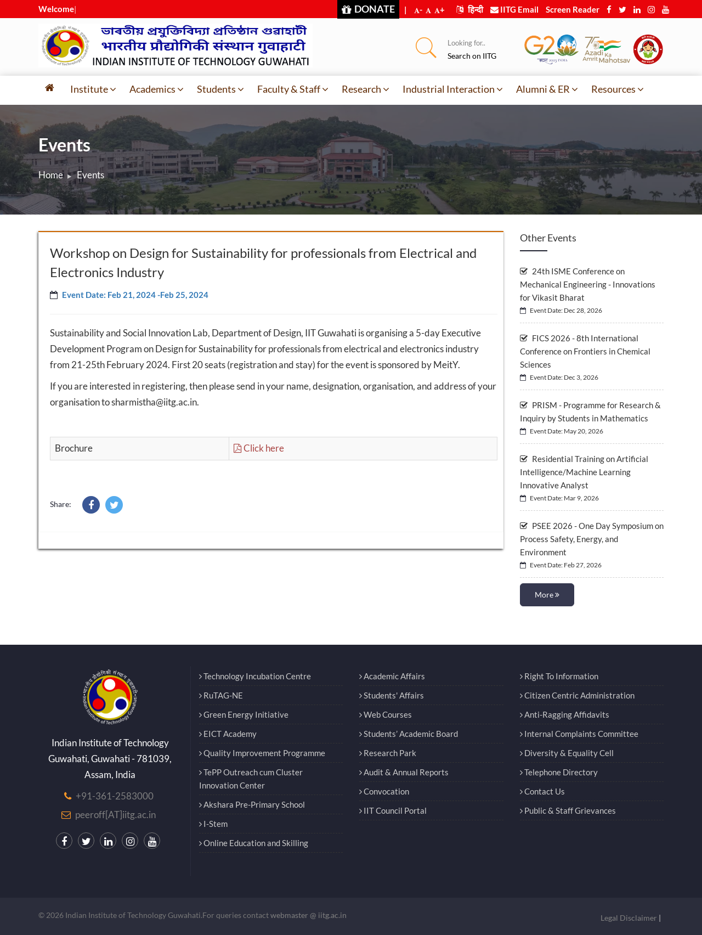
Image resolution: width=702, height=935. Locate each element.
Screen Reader (572, 9)
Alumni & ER (547, 89)
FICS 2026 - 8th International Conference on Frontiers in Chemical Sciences (585, 351)
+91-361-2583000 (115, 796)
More (547, 594)
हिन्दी (469, 9)
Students (220, 89)
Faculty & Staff (293, 89)
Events (90, 175)
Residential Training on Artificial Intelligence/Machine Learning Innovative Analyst (584, 472)
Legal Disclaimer (629, 917)
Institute (93, 89)
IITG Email (514, 9)
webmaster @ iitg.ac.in (308, 915)
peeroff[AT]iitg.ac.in (115, 814)
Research (365, 89)
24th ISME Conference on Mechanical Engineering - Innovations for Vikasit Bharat (587, 284)
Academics (156, 89)
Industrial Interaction (453, 89)
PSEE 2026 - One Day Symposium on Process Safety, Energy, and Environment (592, 539)
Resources (617, 89)
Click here (259, 448)
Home (50, 175)
